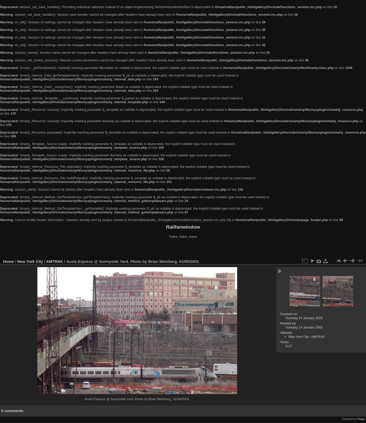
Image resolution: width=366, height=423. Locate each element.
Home (8, 261)
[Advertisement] (183, 249)
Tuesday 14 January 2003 (304, 318)
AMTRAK (54, 261)
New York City (30, 261)
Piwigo (361, 418)
